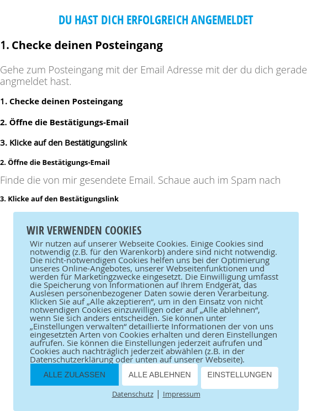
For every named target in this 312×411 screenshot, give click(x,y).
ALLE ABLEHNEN (160, 374)
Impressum (181, 394)
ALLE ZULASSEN (74, 374)
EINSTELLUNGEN (240, 374)
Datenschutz (133, 394)
